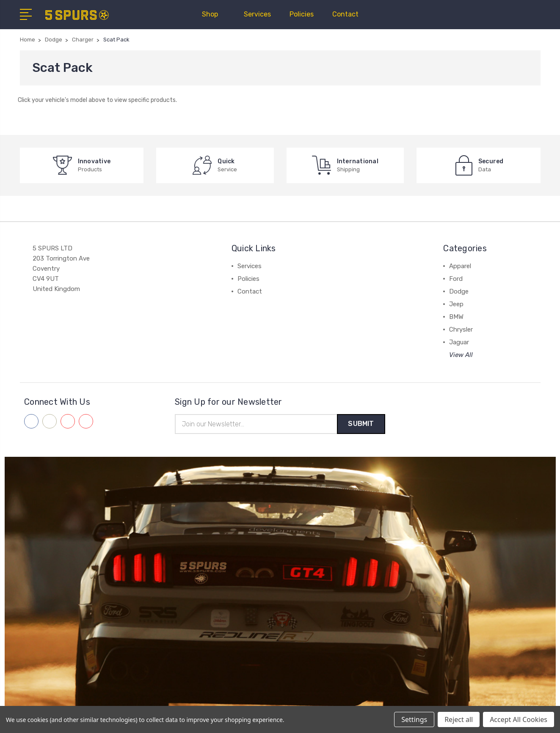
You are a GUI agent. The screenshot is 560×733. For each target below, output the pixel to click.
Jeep (456, 304)
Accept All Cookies (518, 719)
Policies (302, 14)
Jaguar (459, 342)
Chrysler (461, 329)
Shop (213, 14)
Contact (345, 14)
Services (257, 14)
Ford (456, 279)
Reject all (458, 719)
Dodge (459, 291)
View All (461, 355)
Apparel (460, 266)
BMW (456, 317)
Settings (414, 719)
